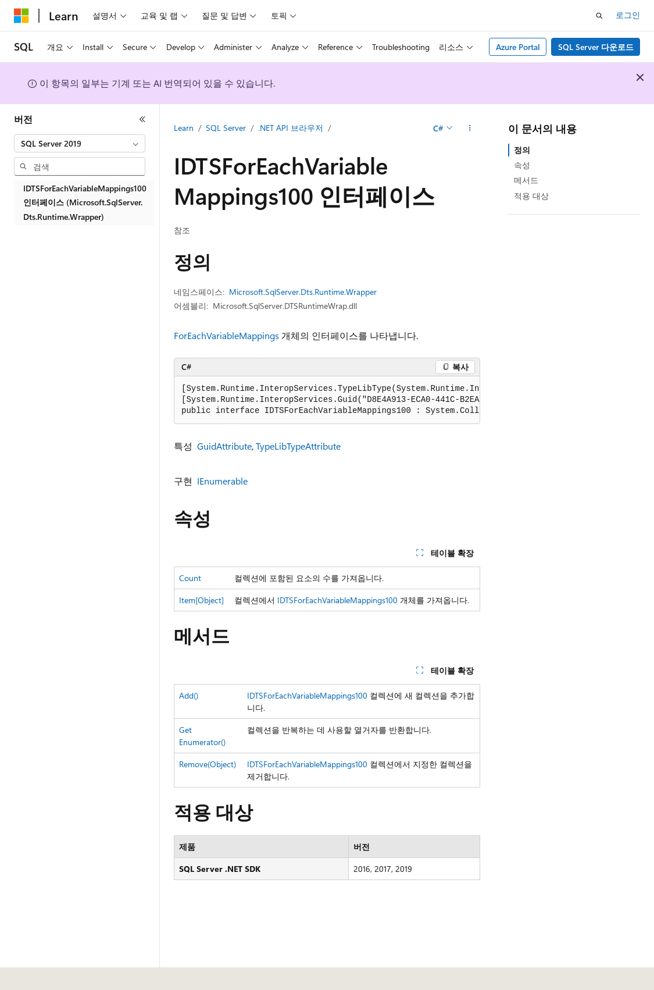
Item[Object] (201, 600)
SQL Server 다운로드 (596, 46)
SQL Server (226, 127)
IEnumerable (222, 481)
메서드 (526, 180)
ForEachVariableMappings (226, 335)
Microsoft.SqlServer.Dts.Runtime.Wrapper (303, 291)
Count (190, 577)
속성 (522, 164)
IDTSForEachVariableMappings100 (337, 600)
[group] (327, 400)
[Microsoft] (21, 15)
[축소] (142, 119)
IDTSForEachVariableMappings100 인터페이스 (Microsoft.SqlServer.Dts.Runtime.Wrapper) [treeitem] (84, 202)
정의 (522, 149)
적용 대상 (531, 195)
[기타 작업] (470, 128)
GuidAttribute (224, 446)
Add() (188, 695)
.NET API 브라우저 (290, 127)
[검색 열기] (599, 15)
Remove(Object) (207, 764)
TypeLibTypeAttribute (298, 446)
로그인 (628, 14)
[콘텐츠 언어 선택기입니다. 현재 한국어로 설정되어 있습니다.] (38, 973)
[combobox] (79, 143)
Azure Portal (518, 46)
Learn (184, 127)
